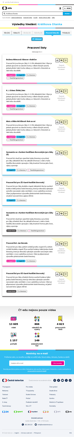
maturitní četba (27, 17)
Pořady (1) (66, 33)
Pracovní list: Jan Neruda (16, 243)
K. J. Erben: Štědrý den (15, 90)
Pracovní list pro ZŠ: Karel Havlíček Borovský (25, 182)
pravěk (35, 17)
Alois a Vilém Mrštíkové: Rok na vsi (20, 121)
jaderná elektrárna (16, 17)
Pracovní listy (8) (52, 33)
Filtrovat (38, 39)
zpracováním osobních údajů (37, 371)
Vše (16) (7, 33)
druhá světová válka (44, 17)
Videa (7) (16, 33)
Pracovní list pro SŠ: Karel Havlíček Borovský (25, 273)
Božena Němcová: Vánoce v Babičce (21, 59)
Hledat (67, 14)
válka (53, 17)
